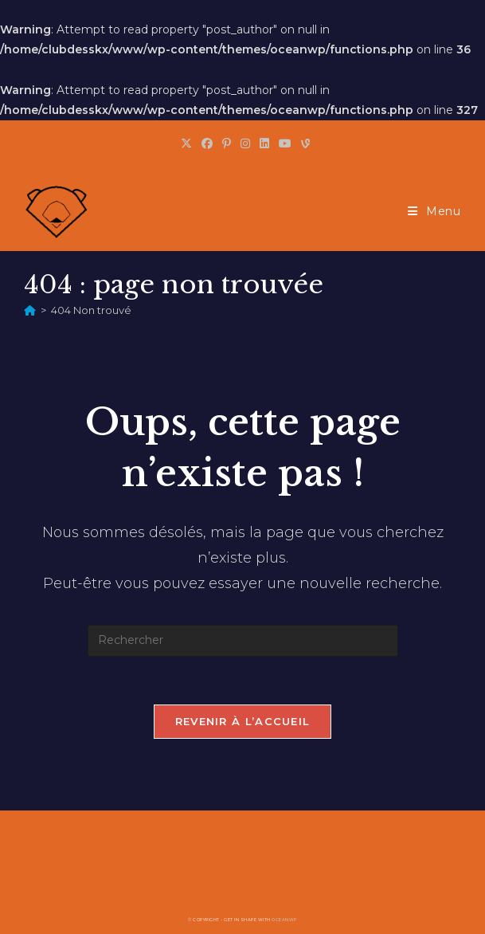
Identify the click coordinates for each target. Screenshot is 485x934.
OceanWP (284, 919)
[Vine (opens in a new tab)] (303, 143)
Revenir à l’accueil (243, 721)
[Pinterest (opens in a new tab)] (226, 143)
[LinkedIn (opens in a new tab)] (264, 143)
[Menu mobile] (434, 211)
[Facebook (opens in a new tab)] (207, 143)
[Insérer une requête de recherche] (243, 641)
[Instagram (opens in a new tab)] (245, 143)
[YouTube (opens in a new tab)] (285, 143)
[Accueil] (30, 310)
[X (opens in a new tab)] (186, 143)
